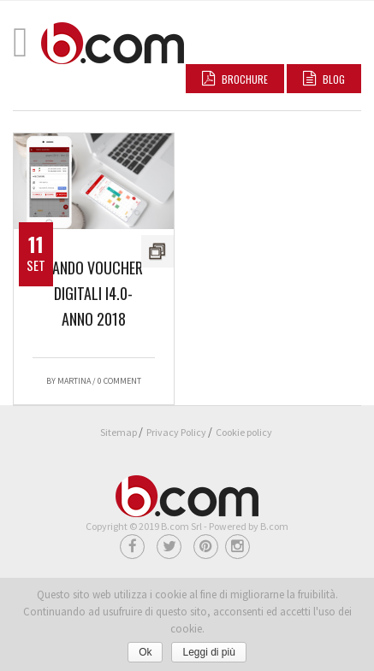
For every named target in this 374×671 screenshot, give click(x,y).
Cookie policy (244, 432)
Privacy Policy (176, 432)
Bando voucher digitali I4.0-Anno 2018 (94, 293)
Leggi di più (208, 652)
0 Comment (119, 380)
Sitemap (118, 432)
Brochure (235, 78)
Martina (74, 380)
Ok (145, 652)
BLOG (324, 78)
